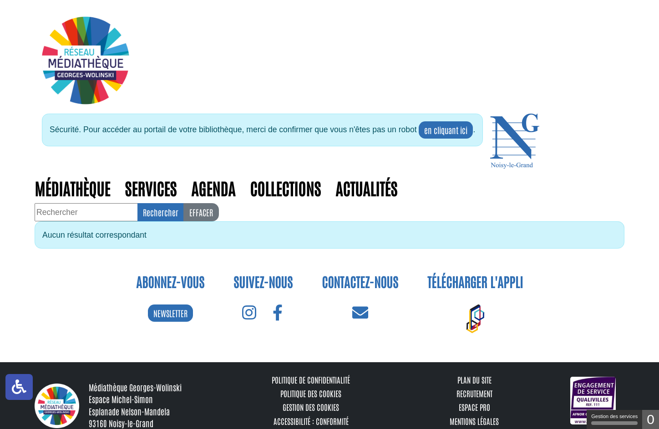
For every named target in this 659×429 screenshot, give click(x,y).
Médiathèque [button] (72, 188)
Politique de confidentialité (311, 379)
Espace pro (474, 407)
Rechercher (160, 212)
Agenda (213, 188)
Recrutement (474, 393)
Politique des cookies (310, 393)
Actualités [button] (366, 188)
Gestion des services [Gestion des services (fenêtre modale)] (614, 419)
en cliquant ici (445, 130)
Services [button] (151, 188)
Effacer (201, 212)
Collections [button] (285, 188)
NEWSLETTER (170, 313)
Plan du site (474, 379)
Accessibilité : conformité (311, 421)
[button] (514, 141)
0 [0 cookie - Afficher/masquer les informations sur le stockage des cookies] (650, 419)
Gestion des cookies (311, 407)
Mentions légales (474, 421)
